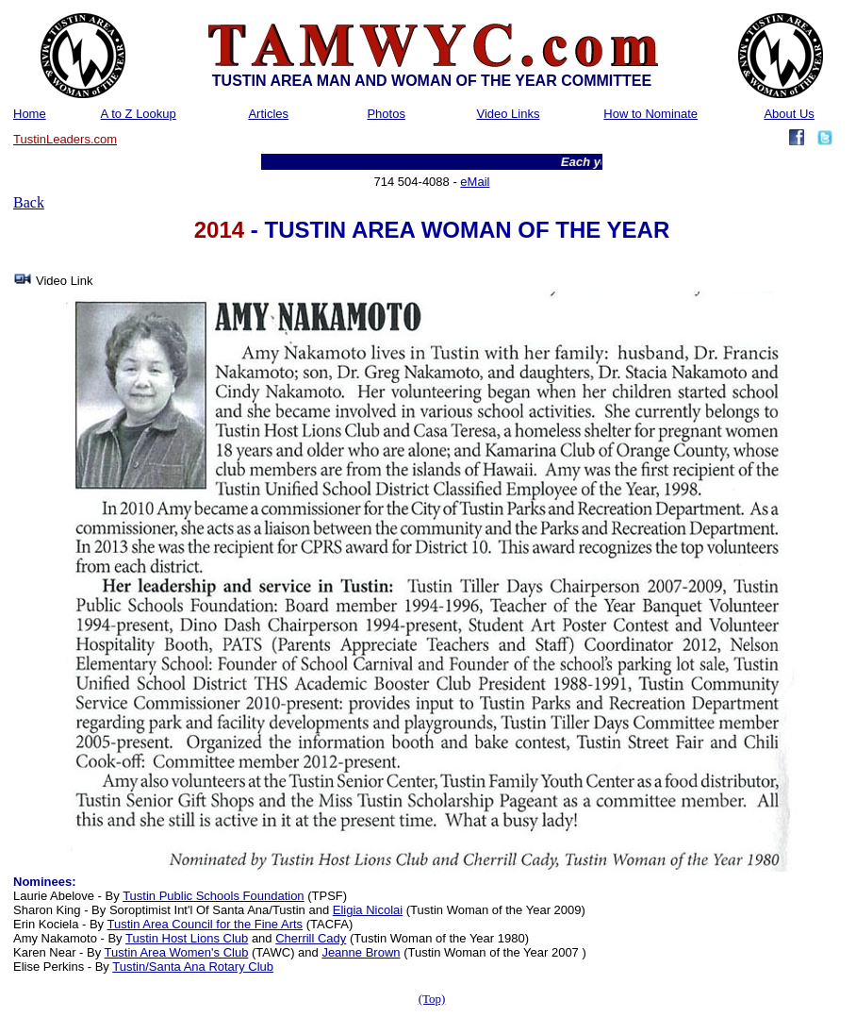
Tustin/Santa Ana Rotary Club (192, 966)
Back (28, 202)
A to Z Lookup (138, 114)
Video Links (507, 114)
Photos (385, 114)
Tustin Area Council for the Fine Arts (205, 924)
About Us (789, 114)
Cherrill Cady (310, 938)
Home (29, 114)
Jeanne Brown (360, 952)
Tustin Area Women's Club (177, 952)
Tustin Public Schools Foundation (213, 896)
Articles (268, 114)
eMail (474, 182)
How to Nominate (650, 114)
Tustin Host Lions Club (186, 938)
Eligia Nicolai (368, 910)
